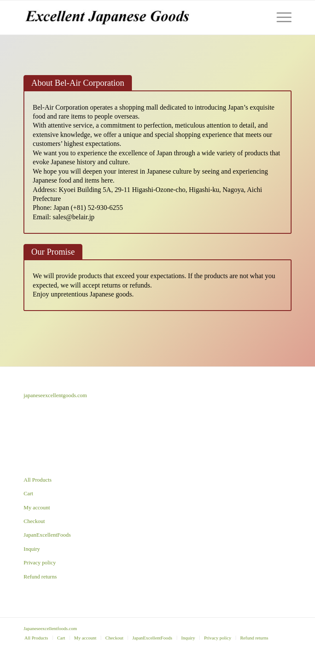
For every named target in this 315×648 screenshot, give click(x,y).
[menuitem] (36, 638)
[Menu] (280, 17)
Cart (28, 493)
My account (36, 507)
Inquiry (31, 549)
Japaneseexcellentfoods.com (50, 628)
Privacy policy (39, 562)
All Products (37, 480)
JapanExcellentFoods (46, 535)
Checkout (34, 521)
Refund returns (40, 576)
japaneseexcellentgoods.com (55, 395)
